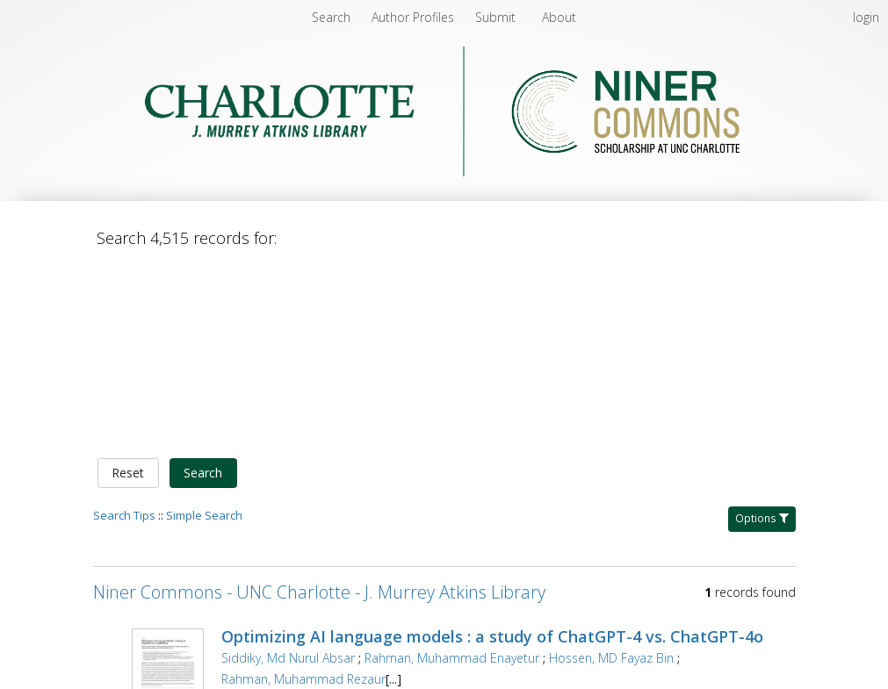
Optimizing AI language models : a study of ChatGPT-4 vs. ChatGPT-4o (492, 452)
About (559, 17)
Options (762, 334)
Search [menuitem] (331, 17)
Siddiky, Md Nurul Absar (288, 473)
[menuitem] (414, 17)
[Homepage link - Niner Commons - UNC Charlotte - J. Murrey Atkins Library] (444, 171)
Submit (497, 17)
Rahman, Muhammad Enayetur (452, 473)
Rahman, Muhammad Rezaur (303, 494)
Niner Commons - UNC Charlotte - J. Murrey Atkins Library (319, 408)
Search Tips (124, 331)
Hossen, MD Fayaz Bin (611, 473)
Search (203, 289)
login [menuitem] (866, 17)
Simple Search (204, 331)
